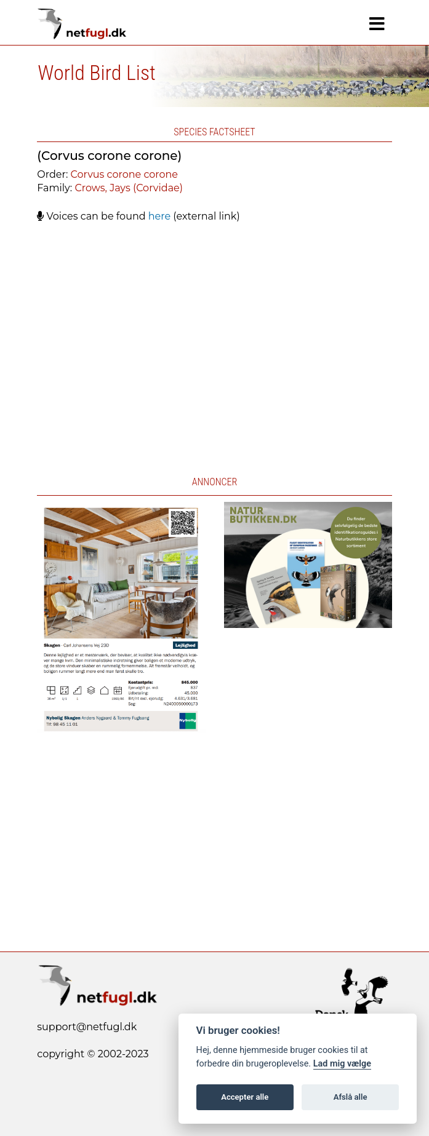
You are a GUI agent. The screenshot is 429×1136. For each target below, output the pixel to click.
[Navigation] (377, 24)
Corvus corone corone (124, 174)
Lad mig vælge (342, 1064)
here (159, 216)
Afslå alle (350, 1097)
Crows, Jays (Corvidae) (128, 188)
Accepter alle (244, 1097)
